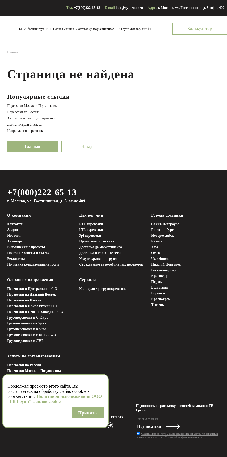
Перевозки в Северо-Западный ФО (35, 312)
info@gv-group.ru (129, 8)
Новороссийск (162, 236)
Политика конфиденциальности (33, 264)
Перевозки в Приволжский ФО (32, 306)
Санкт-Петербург (165, 224)
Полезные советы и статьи (28, 253)
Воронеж (158, 293)
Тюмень (157, 305)
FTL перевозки (91, 224)
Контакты (15, 224)
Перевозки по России (23, 112)
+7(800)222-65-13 (87, 8)
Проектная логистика (96, 241)
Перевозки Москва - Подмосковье (32, 105)
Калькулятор (206, 28)
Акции (12, 230)
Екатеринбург (162, 230)
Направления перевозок (25, 131)
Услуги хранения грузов (98, 259)
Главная (32, 146)
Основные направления (30, 280)
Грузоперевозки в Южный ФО (31, 335)
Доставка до (102, 29)
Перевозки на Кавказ (24, 300)
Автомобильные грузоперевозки (31, 118)
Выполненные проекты (26, 247)
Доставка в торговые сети (100, 253)
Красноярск (160, 299)
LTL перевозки (91, 230)
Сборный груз (38, 29)
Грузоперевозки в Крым (26, 329)
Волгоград (159, 287)
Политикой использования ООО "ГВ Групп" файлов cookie (54, 399)
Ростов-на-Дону (163, 270)
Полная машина (67, 29)
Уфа (154, 247)
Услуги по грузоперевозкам (33, 356)
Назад (86, 146)
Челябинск (160, 259)
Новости (14, 236)
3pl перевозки (90, 236)
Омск (155, 253)
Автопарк (15, 241)
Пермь (156, 282)
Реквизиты (16, 259)
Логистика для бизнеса (24, 124)
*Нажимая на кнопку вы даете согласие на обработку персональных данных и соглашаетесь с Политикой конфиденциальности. (177, 435)
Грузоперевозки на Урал (26, 323)
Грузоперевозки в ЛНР (25, 341)
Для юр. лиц (91, 215)
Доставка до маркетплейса (100, 247)
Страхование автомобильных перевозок (111, 264)
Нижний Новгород (166, 264)
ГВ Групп (138, 29)
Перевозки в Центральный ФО (32, 289)
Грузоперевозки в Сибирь (27, 318)
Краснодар (159, 276)
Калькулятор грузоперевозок (102, 289)
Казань (157, 241)
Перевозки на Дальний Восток (31, 295)
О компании (19, 215)
